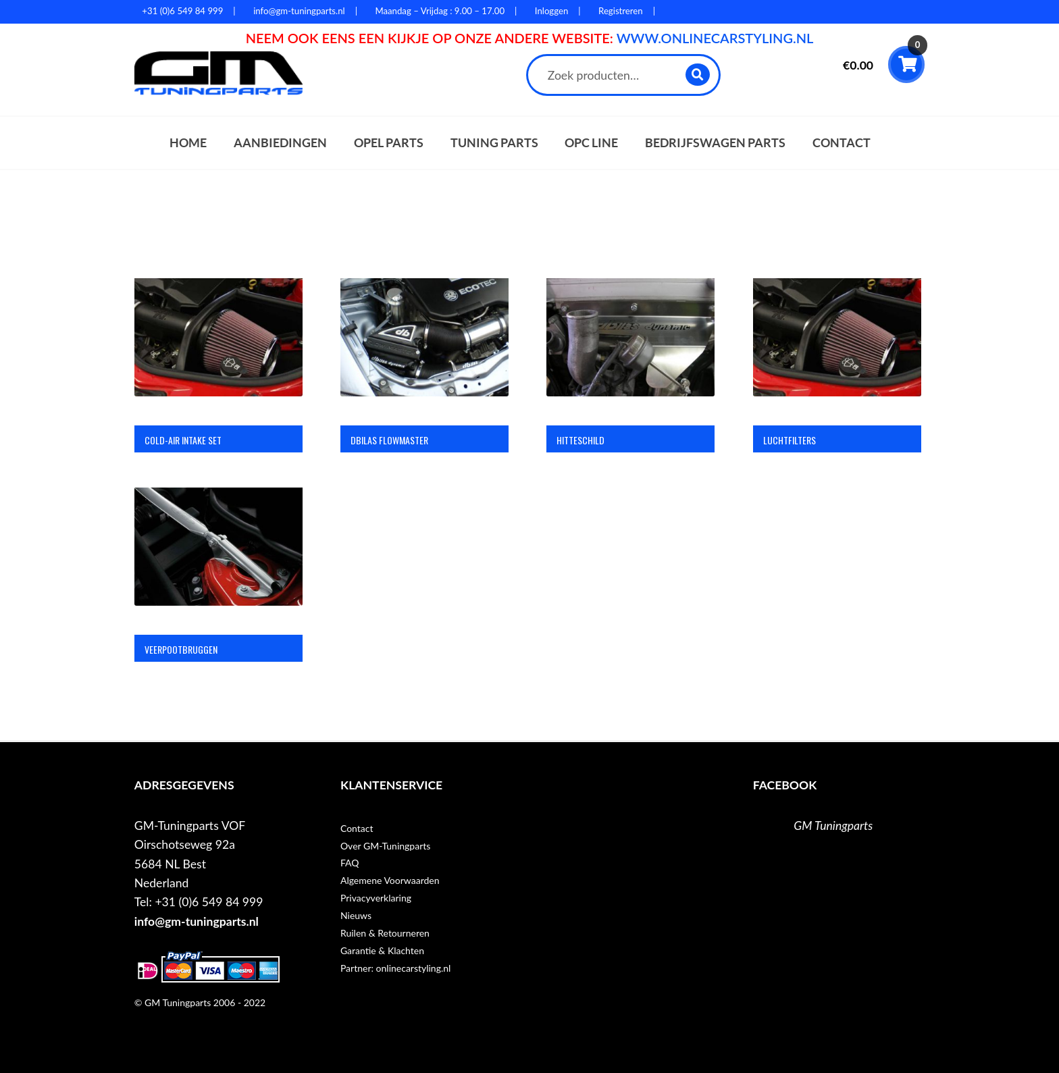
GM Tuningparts (833, 825)
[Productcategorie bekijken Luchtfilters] (837, 362)
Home (188, 143)
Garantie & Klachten (382, 950)
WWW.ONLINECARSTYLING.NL (715, 38)
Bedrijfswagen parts (715, 143)
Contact (841, 143)
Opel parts (388, 143)
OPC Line (591, 143)
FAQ (349, 862)
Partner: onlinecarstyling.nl (395, 968)
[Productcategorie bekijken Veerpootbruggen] (218, 572)
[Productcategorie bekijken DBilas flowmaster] (424, 362)
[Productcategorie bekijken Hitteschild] (630, 362)
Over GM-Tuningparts (385, 846)
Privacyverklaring (375, 898)
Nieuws (355, 915)
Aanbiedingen (280, 143)
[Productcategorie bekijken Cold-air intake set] (218, 362)
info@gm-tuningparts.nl (196, 921)
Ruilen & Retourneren (385, 933)
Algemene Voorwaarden (390, 880)
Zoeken (698, 74)
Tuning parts (494, 143)
